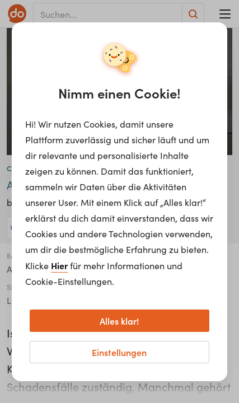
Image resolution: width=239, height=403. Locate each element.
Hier (59, 265)
